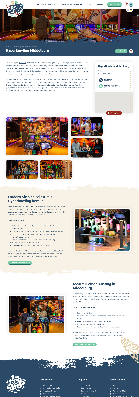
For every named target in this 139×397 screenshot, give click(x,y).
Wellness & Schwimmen (51, 373)
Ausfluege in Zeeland (45, 5)
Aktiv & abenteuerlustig (51, 365)
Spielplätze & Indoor (50, 368)
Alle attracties (48, 362)
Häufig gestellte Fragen (121, 376)
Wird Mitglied (114, 4)
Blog (90, 5)
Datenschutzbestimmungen (45, 394)
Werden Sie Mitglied (120, 368)
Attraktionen (15, 47)
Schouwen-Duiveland (88, 368)
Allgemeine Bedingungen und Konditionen (73, 394)
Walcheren (85, 373)
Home (7, 47)
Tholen (83, 371)
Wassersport (47, 371)
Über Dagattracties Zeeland (71, 5)
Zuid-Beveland (86, 365)
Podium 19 (22, 63)
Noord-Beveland (86, 362)
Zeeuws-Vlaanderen (88, 376)
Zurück (121, 51)
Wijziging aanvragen (120, 371)
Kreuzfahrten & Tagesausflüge (53, 379)
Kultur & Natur (48, 376)
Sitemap (116, 365)
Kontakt (100, 5)
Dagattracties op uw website (123, 373)
